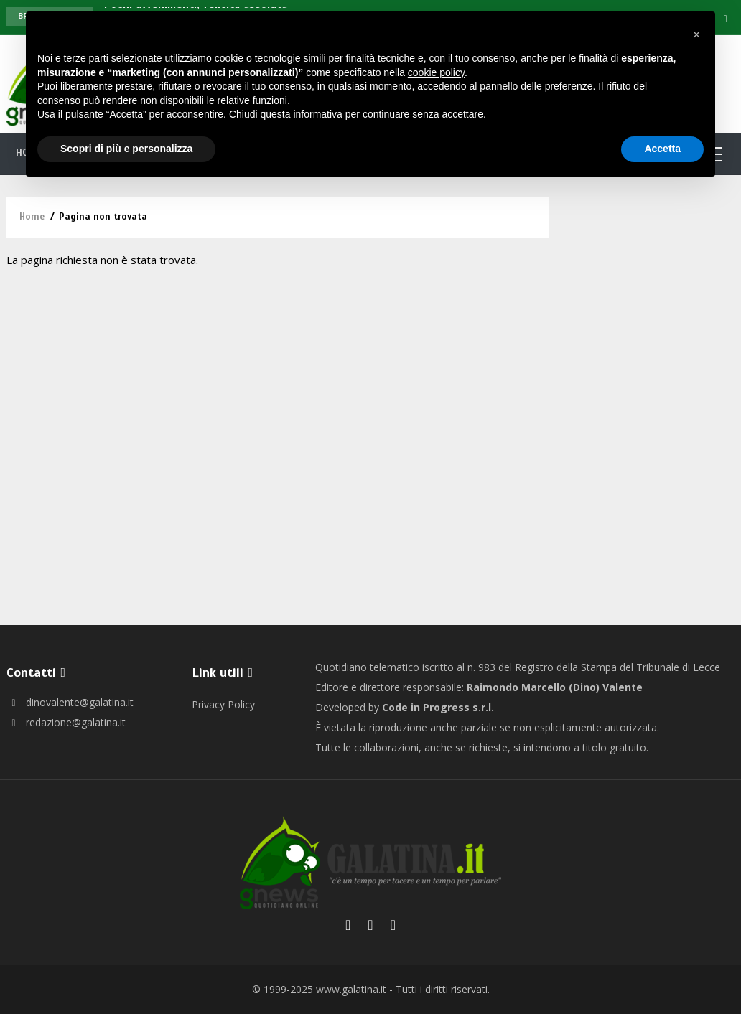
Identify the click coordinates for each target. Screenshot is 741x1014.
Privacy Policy (223, 704)
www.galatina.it (351, 989)
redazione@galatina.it (66, 722)
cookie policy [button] (436, 72)
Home (32, 216)
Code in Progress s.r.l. (438, 707)
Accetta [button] (662, 148)
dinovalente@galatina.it (70, 702)
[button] (696, 34)
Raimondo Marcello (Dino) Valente (555, 687)
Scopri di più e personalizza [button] (126, 148)
